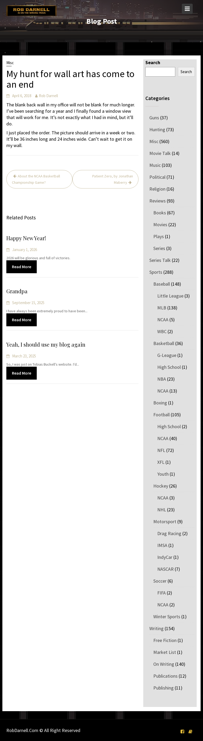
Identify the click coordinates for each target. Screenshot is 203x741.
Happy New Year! (26, 238)
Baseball (161, 284)
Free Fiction (165, 640)
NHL (161, 510)
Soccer (160, 581)
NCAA (162, 320)
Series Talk (160, 260)
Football (161, 415)
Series (159, 248)
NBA (161, 379)
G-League (166, 355)
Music (155, 165)
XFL (160, 462)
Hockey (160, 486)
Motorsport (164, 521)
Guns (154, 118)
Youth (163, 474)
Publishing (163, 688)
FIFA (161, 593)
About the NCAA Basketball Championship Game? (36, 179)
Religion (157, 189)
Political (157, 177)
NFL (161, 450)
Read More (22, 266)
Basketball (163, 343)
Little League (170, 296)
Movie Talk (160, 153)
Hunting (157, 129)
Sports (155, 272)
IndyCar (164, 557)
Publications (165, 676)
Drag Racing (169, 533)
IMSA (162, 545)
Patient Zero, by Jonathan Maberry (112, 179)
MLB (161, 308)
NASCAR (165, 569)
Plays (158, 236)
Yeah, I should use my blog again (46, 344)
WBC (162, 331)
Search (152, 62)
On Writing (163, 664)
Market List (164, 652)
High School (169, 367)
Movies (160, 224)
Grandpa (17, 291)
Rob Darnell (48, 95)
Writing (156, 628)
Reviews (157, 201)
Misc (10, 62)
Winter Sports (166, 616)
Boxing (160, 403)
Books (159, 213)
